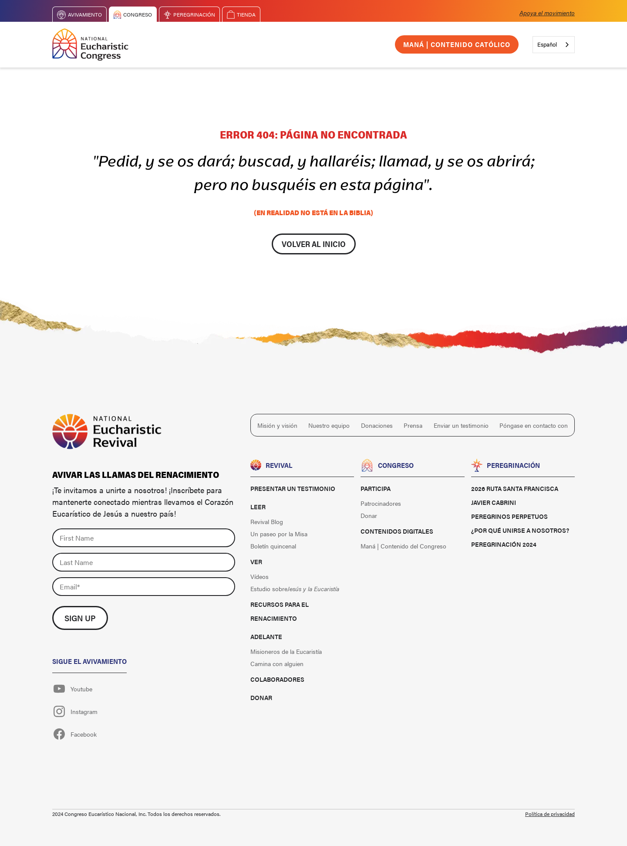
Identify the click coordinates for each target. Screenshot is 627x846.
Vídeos (259, 576)
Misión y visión (277, 425)
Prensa (413, 425)
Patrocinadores (381, 503)
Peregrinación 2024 (503, 544)
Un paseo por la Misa (278, 533)
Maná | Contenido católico (456, 44)
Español (547, 44)
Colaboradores (277, 679)
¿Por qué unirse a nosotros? (520, 530)
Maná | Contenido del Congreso (403, 545)
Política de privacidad (550, 814)
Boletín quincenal (273, 545)
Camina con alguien (276, 663)
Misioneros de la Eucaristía (286, 651)
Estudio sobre (294, 588)
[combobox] (554, 44)
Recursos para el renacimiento (279, 611)
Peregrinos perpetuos (509, 516)
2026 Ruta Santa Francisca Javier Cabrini (514, 495)
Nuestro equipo (329, 425)
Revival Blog (266, 521)
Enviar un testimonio (461, 425)
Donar (261, 697)
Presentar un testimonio (292, 488)
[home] (90, 44)
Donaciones (377, 425)
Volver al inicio (314, 243)
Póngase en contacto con (533, 425)
